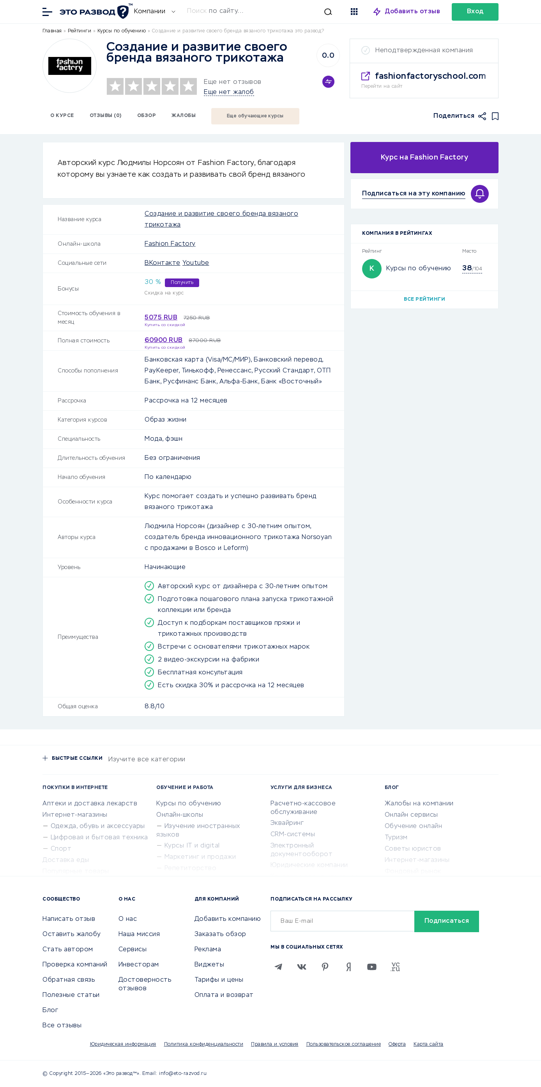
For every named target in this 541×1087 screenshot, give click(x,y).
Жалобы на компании (419, 804)
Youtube (195, 263)
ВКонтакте (162, 263)
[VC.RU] (395, 967)
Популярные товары (75, 872)
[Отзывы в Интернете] (95, 11)
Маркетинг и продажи (200, 857)
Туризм (396, 838)
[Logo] (69, 66)
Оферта (397, 1044)
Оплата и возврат (224, 995)
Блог (50, 1010)
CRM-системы (292, 835)
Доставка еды (65, 860)
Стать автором (67, 950)
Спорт (61, 849)
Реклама (207, 950)
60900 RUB (164, 340)
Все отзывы (61, 1026)
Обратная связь (68, 980)
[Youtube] (372, 967)
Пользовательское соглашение (343, 1044)
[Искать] (259, 12)
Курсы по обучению (418, 269)
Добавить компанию (227, 919)
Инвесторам (138, 965)
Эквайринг (287, 823)
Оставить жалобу (71, 934)
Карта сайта (429, 1044)
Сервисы (132, 950)
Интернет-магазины (75, 815)
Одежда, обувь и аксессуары (98, 826)
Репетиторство (190, 868)
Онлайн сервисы (411, 815)
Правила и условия (275, 1044)
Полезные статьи (71, 995)
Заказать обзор (220, 934)
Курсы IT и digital (192, 846)
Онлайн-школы (179, 815)
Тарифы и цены (219, 980)
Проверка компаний (75, 965)
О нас (127, 919)
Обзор (146, 115)
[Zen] (348, 967)
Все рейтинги (424, 299)
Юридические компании (309, 865)
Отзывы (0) (106, 115)
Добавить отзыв (412, 12)
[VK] (301, 967)
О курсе (62, 115)
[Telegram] (278, 967)
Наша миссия (139, 934)
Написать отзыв (68, 919)
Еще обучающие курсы (255, 116)
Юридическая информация (123, 1044)
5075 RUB (161, 318)
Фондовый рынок (413, 872)
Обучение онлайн (413, 826)
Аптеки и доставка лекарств (89, 804)
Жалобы (183, 115)
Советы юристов (413, 849)
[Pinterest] (325, 967)
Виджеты (209, 965)
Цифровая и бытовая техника (99, 838)
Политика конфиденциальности (204, 1044)
